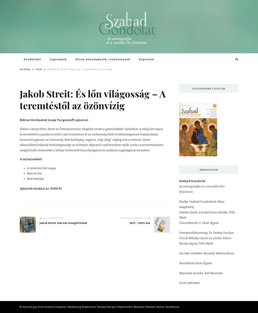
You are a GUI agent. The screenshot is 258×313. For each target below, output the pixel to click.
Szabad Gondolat (55, 307)
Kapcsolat (146, 59)
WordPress (172, 307)
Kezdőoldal (32, 59)
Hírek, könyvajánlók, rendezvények (102, 59)
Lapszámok (58, 59)
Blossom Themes (144, 307)
